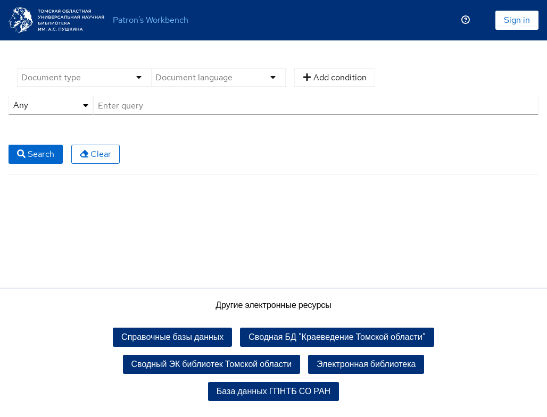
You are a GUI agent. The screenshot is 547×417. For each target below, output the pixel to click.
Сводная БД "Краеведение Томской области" (337, 337)
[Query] (315, 105)
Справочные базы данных (172, 337)
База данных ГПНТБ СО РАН (273, 391)
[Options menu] (139, 77)
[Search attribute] (51, 105)
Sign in (517, 20)
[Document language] (205, 78)
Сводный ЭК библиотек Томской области (211, 364)
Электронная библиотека (366, 364)
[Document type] (71, 78)
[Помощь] (465, 20)
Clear (95, 154)
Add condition (335, 77)
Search (35, 154)
